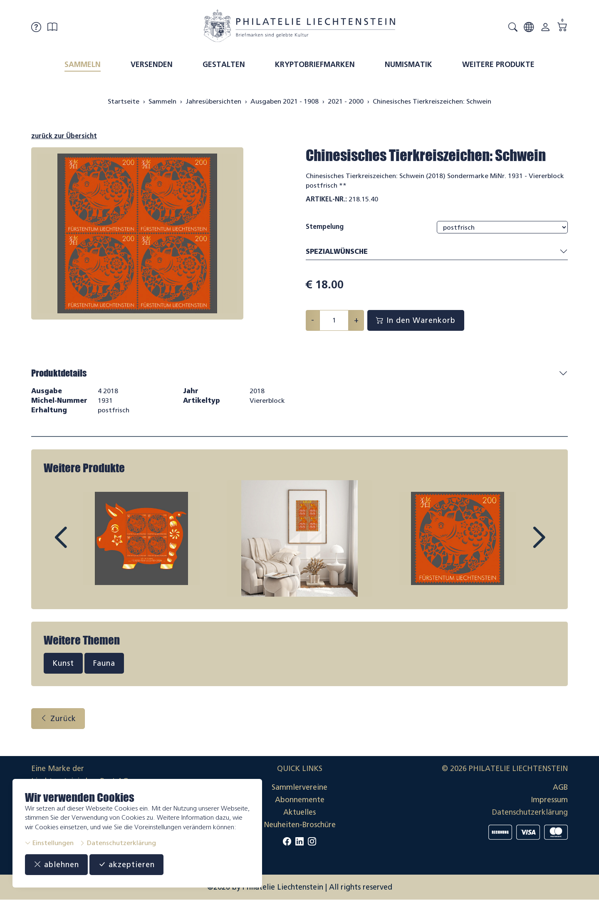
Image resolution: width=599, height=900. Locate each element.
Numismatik (408, 64)
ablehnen (56, 864)
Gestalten (224, 64)
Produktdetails (59, 373)
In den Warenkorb (415, 320)
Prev (79, 545)
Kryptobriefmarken (315, 64)
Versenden (152, 64)
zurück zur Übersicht (64, 136)
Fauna (104, 663)
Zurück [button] (58, 718)
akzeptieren (126, 864)
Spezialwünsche (437, 252)
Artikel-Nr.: (326, 199)
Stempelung (325, 227)
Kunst (63, 663)
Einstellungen (49, 843)
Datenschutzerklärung (117, 843)
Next (519, 545)
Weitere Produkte (498, 64)
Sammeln (82, 64)
